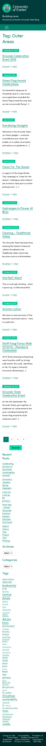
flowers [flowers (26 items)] (5, 634)
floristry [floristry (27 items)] (6, 631)
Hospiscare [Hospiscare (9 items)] (5, 649)
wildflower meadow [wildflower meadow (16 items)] (6, 720)
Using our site (9, 735)
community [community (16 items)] (6, 610)
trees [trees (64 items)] (5, 710)
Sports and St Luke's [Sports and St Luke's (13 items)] (6, 683)
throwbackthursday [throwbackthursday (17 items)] (10, 708)
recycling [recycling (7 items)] (4, 669)
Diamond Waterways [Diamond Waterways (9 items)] (5, 615)
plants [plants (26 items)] (5, 663)
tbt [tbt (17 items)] (3, 705)
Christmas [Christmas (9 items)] (5, 604)
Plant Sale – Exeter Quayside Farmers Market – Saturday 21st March (7, 513)
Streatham (6, 153)
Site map (37, 741)
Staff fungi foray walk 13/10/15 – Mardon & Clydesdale (17, 347)
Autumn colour (11, 309)
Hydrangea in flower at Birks (17, 210)
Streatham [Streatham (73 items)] (8, 695)
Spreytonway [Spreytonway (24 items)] (8, 687)
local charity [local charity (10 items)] (6, 652)
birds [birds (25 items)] (4, 588)
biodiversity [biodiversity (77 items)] (9, 585)
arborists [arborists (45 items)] (7, 582)
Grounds (5, 66)
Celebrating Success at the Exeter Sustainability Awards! (8, 469)
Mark (15, 66)
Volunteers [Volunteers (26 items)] (7, 717)
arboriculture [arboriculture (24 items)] (8, 579)
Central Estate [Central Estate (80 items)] (6, 596)
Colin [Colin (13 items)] (4, 607)
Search (15, 447)
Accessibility (23, 735)
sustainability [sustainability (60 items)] (9, 699)
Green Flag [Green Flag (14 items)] (6, 637)
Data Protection (22, 739)
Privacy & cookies (22, 741)
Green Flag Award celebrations (14, 82)
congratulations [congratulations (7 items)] (6, 612)
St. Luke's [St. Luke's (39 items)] (7, 692)
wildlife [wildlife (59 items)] (6, 724)
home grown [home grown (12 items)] (6, 647)
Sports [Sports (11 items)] (4, 680)
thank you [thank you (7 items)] (8, 705)
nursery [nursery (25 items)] (5, 655)
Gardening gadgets (15, 125)
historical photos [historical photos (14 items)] (6, 640)
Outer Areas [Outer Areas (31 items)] (5, 658)
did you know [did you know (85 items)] (6, 620)
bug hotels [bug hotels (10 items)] (5, 591)
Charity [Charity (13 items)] (5, 601)
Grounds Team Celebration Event (13, 393)
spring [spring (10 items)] (4, 690)
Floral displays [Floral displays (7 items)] (5, 629)
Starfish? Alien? (12, 278)
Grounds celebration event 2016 (15, 57)
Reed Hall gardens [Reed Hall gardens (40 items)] (6, 674)
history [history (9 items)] (4, 644)
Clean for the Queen (15, 167)
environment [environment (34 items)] (8, 626)
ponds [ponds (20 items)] (4, 666)
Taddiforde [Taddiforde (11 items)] (6, 702)
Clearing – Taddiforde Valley (16, 234)
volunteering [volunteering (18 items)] (7, 714)
